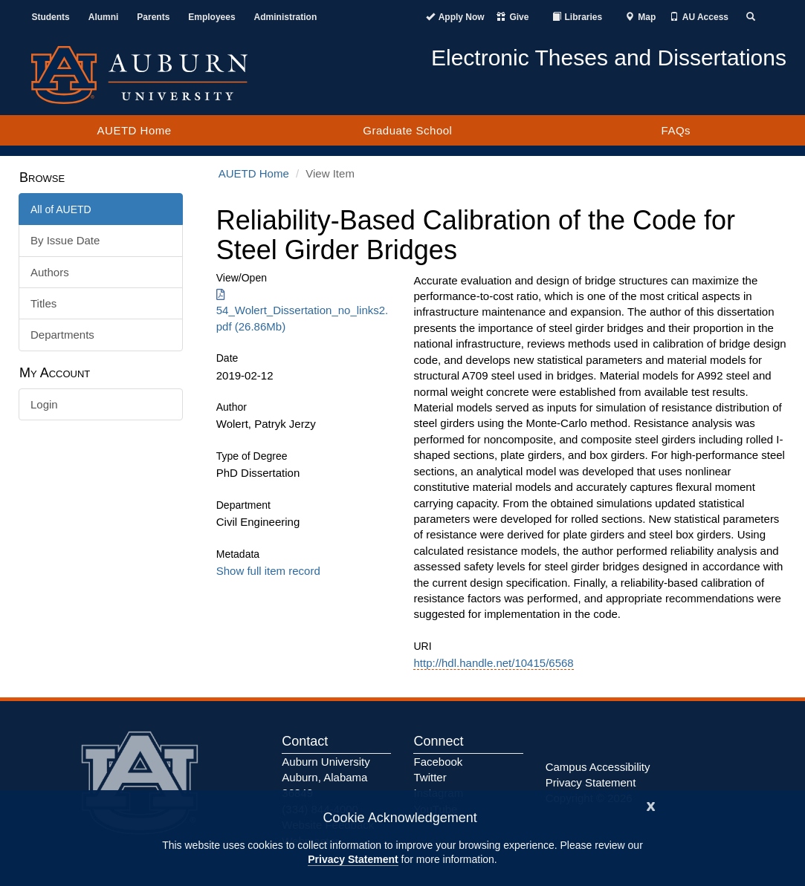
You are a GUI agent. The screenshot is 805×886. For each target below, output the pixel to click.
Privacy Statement (353, 859)
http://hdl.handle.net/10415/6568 (493, 663)
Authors (49, 272)
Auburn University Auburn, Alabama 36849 (325, 777)
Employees (211, 17)
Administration (285, 17)
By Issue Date (65, 240)
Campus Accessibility (598, 766)
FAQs (676, 130)
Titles (43, 303)
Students (50, 17)
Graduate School (407, 130)
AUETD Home (134, 130)
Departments (62, 334)
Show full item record (268, 570)
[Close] (651, 804)
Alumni (103, 17)
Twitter (429, 777)
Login (44, 404)
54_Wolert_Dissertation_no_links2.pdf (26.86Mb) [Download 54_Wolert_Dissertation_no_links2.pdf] (302, 311)
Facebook (437, 761)
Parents (153, 17)
